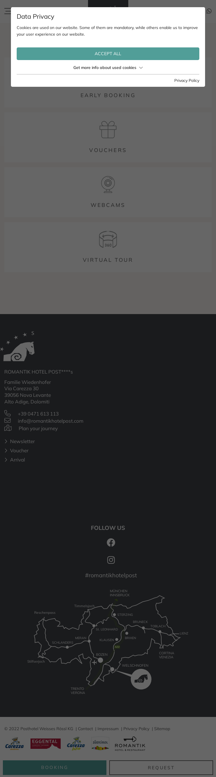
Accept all (108, 53)
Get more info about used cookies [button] (108, 67)
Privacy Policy (186, 80)
